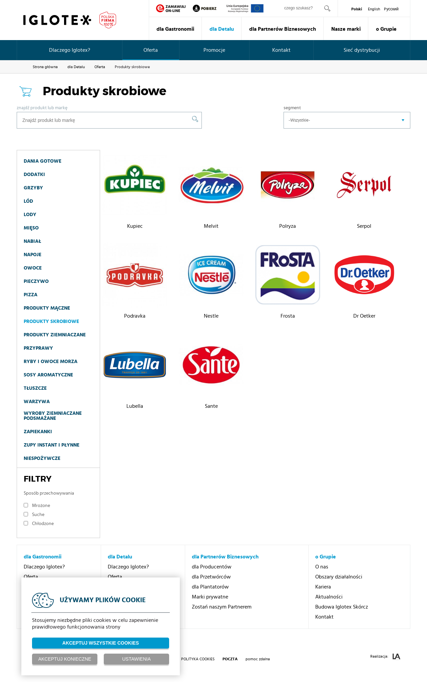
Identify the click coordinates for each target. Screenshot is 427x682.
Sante (211, 406)
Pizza (30, 294)
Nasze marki (346, 29)
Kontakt (281, 50)
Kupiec (135, 226)
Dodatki (34, 174)
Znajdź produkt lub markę (42, 108)
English (374, 9)
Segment (292, 108)
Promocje (214, 50)
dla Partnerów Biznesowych (282, 29)
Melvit (211, 226)
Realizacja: (385, 657)
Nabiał (32, 241)
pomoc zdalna (258, 659)
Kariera (323, 586)
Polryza (287, 226)
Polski (356, 9)
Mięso (31, 227)
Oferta (150, 50)
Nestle (211, 316)
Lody (30, 214)
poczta (230, 659)
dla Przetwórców (211, 576)
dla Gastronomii (175, 29)
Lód (28, 201)
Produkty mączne (47, 308)
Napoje (32, 254)
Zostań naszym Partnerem (222, 607)
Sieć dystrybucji (362, 50)
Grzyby (33, 187)
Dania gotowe (42, 161)
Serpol (364, 226)
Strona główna (45, 67)
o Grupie (386, 29)
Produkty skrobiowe (51, 321)
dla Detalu (221, 29)
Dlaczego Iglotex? (69, 50)
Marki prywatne (210, 597)
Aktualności (329, 597)
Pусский (391, 9)
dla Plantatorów (210, 586)
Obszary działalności (338, 576)
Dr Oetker (364, 316)
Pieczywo (36, 281)
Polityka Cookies (198, 659)
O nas (321, 566)
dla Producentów (212, 566)
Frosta (288, 316)
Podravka (134, 316)
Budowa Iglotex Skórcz (341, 607)
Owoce (33, 268)
